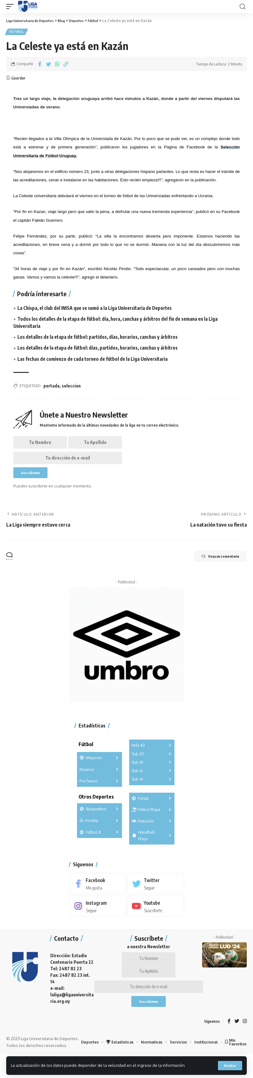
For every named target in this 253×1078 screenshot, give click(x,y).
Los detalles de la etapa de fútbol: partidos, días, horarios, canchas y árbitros (102, 338)
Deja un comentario (214, 565)
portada (51, 387)
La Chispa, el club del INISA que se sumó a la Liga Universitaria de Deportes (99, 309)
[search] (242, 6)
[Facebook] (97, 892)
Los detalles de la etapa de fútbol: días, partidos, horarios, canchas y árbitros (102, 349)
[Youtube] (155, 914)
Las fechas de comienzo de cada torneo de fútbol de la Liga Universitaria (96, 360)
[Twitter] (155, 892)
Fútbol (17, 32)
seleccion (71, 387)
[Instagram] (97, 914)
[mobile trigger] (11, 6)
